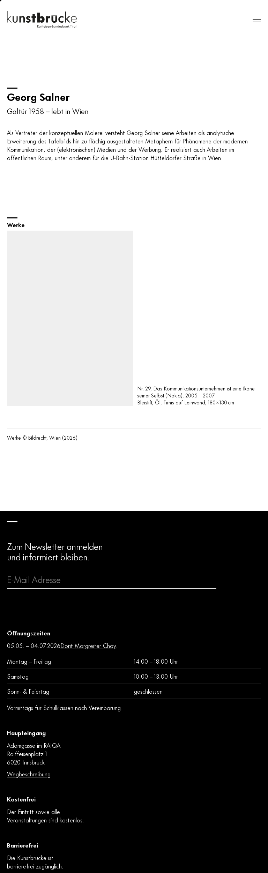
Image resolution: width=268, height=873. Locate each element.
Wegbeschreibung (29, 773)
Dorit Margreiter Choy (88, 645)
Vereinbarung (105, 707)
